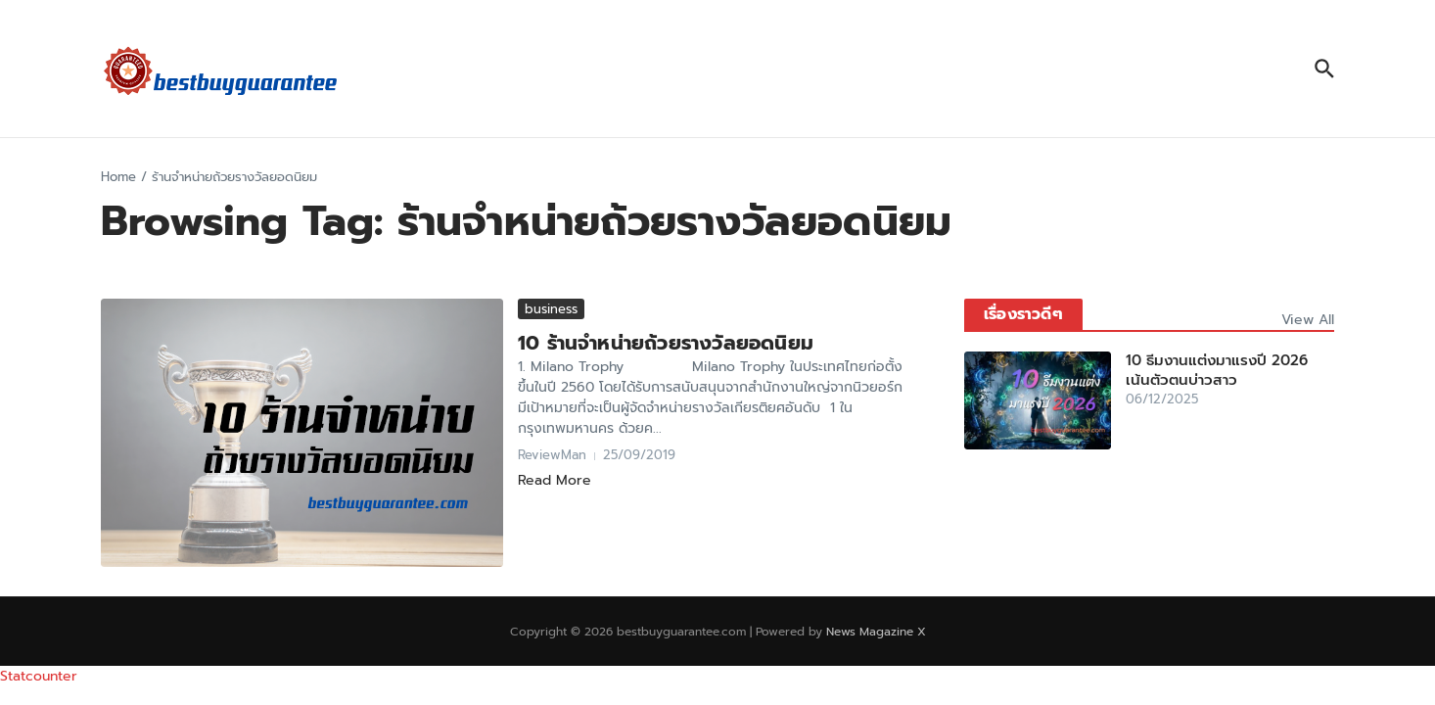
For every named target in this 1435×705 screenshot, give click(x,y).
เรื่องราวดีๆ (1023, 314)
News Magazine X (876, 631)
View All (1307, 319)
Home (118, 176)
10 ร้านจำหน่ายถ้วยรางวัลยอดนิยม (665, 342)
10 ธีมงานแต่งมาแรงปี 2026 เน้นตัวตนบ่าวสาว (1217, 370)
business (551, 309)
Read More (554, 480)
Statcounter (38, 676)
